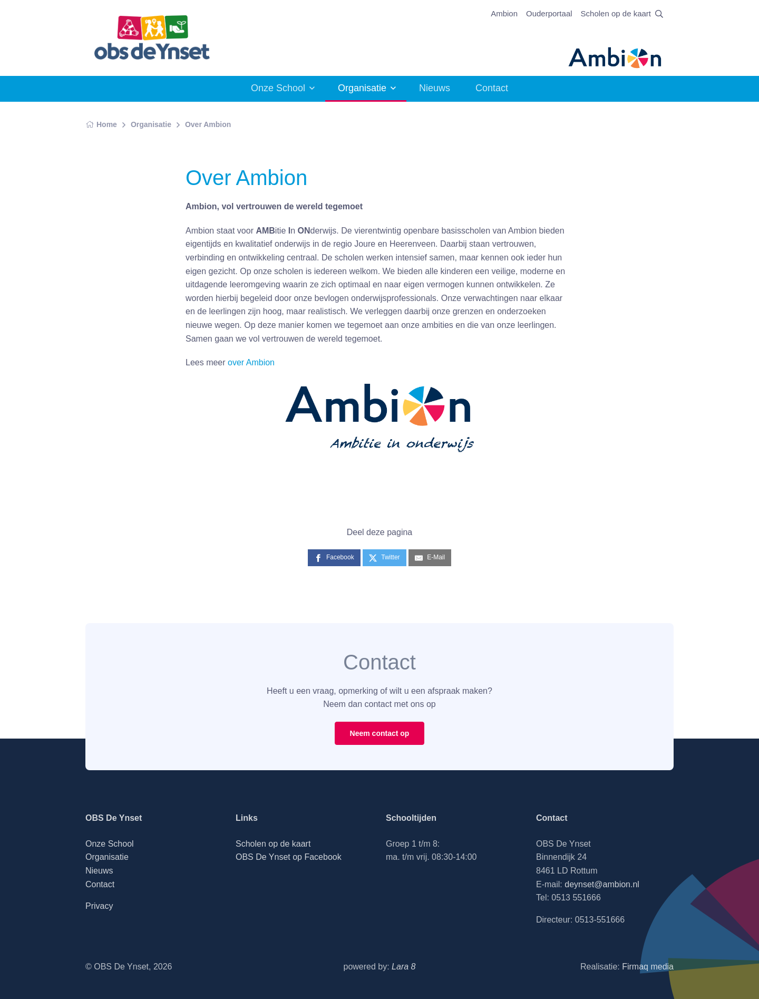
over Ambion (251, 362)
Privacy (99, 905)
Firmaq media (648, 966)
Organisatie (362, 88)
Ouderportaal (549, 13)
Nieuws (434, 88)
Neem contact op (380, 733)
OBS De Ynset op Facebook (289, 856)
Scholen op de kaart (616, 13)
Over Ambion (208, 124)
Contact (491, 88)
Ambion (504, 13)
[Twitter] (384, 557)
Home (101, 124)
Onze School (278, 88)
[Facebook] (334, 557)
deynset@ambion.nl (602, 884)
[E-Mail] (429, 557)
